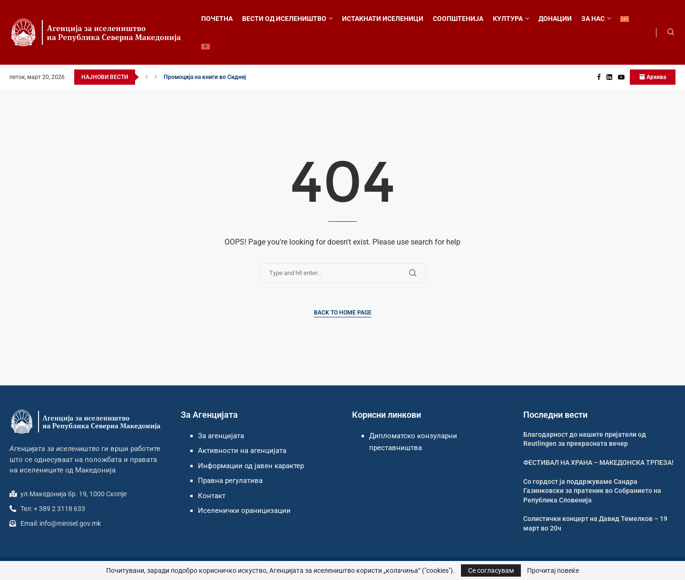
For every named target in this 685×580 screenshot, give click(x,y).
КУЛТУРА (508, 18)
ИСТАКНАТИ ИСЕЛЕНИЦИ (382, 18)
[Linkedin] (609, 77)
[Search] (670, 32)
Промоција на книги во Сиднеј (205, 77)
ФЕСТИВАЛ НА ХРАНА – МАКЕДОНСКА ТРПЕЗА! (598, 462)
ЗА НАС (593, 18)
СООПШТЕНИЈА (458, 18)
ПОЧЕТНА (217, 18)
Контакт (211, 496)
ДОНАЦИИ (555, 18)
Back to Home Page (343, 312)
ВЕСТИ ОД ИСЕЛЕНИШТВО (284, 18)
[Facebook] (599, 77)
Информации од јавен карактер (251, 466)
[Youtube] (621, 77)
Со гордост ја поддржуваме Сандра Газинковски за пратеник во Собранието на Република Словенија (592, 491)
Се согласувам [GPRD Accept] (491, 570)
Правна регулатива (230, 480)
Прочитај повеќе (553, 570)
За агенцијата (221, 436)
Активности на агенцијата (242, 450)
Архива (652, 77)
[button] (146, 77)
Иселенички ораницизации (244, 510)
